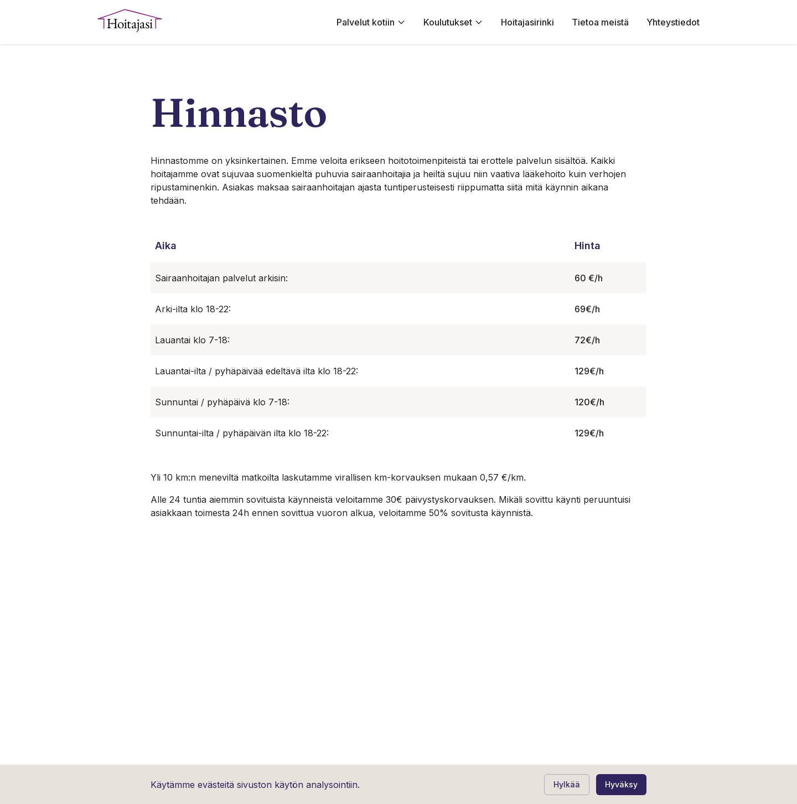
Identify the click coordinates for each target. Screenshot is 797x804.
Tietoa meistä (600, 22)
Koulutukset (453, 22)
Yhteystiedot (673, 22)
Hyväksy (621, 784)
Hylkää (566, 784)
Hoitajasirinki (527, 22)
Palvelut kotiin (371, 22)
